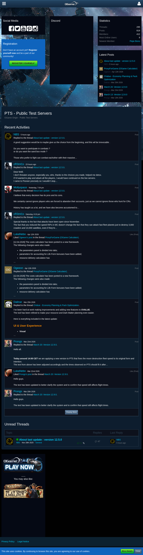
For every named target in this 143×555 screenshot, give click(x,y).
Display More (71, 412)
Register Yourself (23, 63)
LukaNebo (20, 234)
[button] (4, 3)
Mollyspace (20, 187)
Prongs (107, 90)
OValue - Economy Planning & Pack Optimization (56, 305)
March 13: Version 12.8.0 (115, 94)
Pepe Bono (135, 41)
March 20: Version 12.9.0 (115, 87)
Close (138, 551)
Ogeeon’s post (25, 237)
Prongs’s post (25, 374)
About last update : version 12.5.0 (119, 61)
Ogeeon (107, 72)
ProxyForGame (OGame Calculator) (120, 68)
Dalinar (107, 82)
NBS (106, 64)
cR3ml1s (19, 164)
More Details (127, 551)
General (38, 443)
